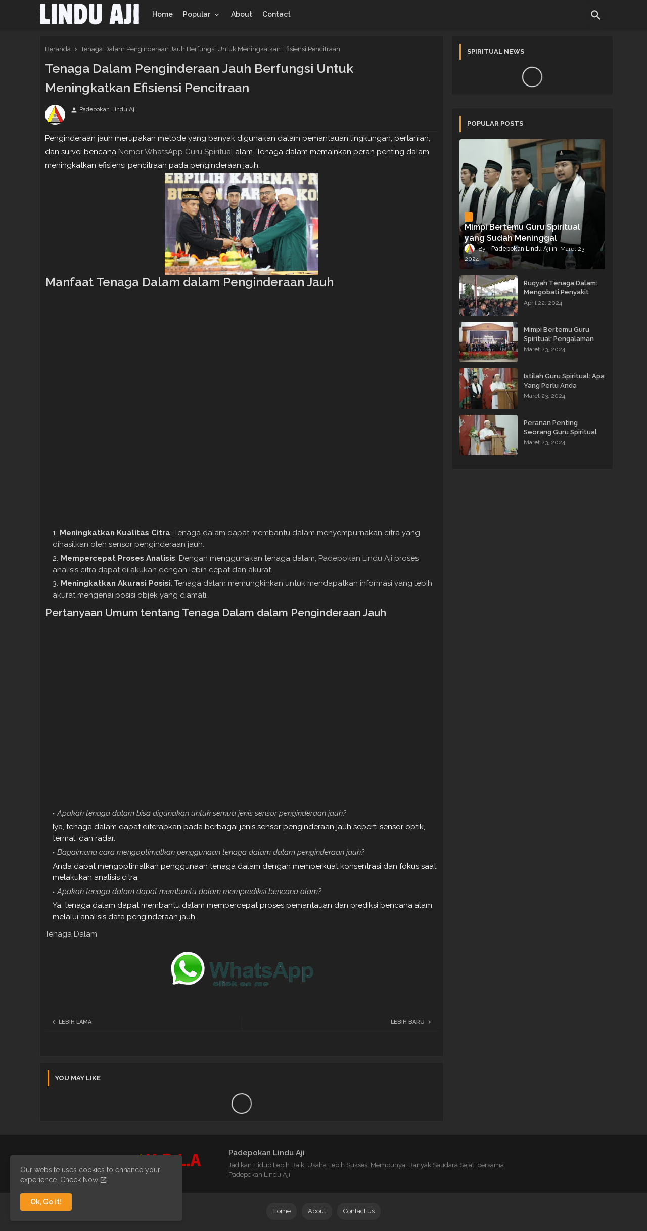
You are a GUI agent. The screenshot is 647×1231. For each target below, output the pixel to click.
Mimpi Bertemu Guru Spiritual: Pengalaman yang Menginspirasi (559, 339)
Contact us (359, 1211)
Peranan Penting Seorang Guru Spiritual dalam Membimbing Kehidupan (560, 436)
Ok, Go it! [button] (46, 1202)
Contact (276, 14)
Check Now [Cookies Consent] (79, 1180)
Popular (196, 14)
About (241, 14)
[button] (596, 15)
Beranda (58, 49)
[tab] (162, 14)
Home (162, 14)
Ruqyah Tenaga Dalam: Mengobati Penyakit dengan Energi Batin (560, 292)
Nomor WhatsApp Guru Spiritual (175, 151)
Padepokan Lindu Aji (355, 558)
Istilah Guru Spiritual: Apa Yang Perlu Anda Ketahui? (564, 385)
